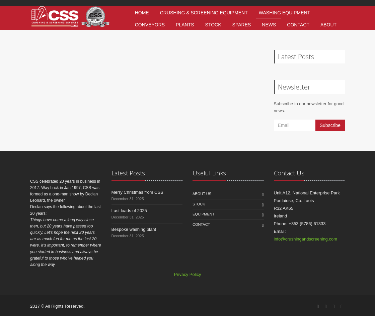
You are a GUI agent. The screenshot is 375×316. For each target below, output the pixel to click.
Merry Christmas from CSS (137, 192)
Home (142, 12)
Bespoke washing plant (133, 229)
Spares (241, 24)
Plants (185, 24)
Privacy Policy (187, 274)
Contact (298, 24)
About (328, 24)
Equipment (203, 214)
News (269, 24)
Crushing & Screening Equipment (204, 12)
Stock (213, 24)
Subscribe (330, 125)
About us (202, 194)
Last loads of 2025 (129, 210)
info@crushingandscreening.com (306, 239)
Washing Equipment (284, 12)
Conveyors (150, 24)
